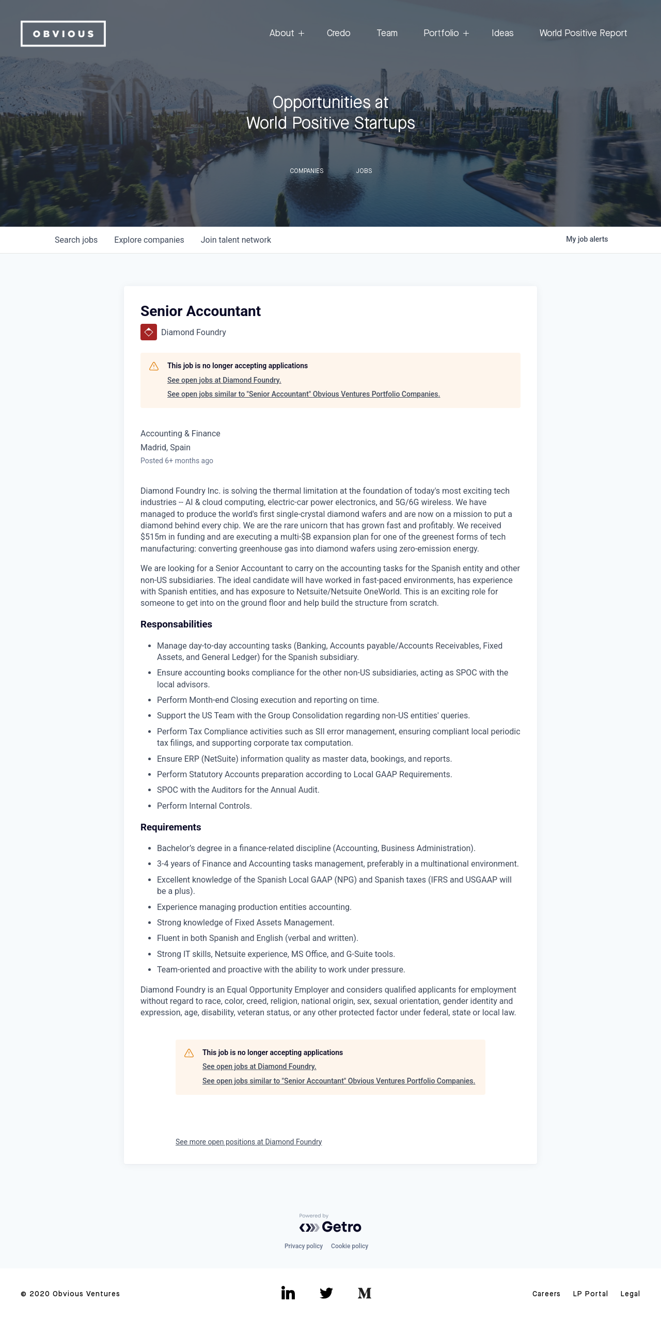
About (285, 33)
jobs (76, 240)
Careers (546, 1294)
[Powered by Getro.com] (330, 1223)
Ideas (503, 33)
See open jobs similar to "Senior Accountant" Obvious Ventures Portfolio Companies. (303, 394)
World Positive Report (583, 33)
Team (387, 33)
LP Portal (590, 1294)
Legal (630, 1294)
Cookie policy (349, 1246)
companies (149, 240)
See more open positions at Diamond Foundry (249, 1142)
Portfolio (444, 33)
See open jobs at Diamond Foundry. (224, 380)
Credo (339, 33)
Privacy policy (304, 1246)
